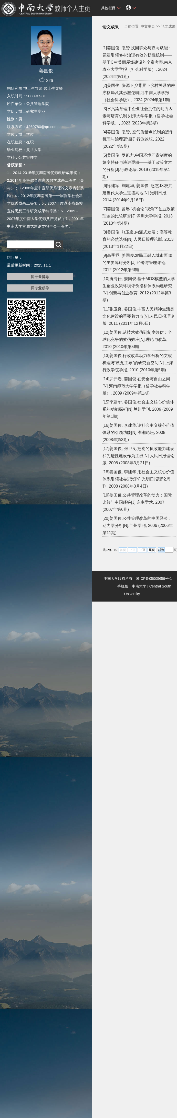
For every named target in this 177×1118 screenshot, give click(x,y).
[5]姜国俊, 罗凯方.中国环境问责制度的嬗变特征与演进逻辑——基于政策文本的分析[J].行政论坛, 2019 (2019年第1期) (137, 166)
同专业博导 (40, 277)
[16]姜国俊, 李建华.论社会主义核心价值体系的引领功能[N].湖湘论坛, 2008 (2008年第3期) (138, 432)
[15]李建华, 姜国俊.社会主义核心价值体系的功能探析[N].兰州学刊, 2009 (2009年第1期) (138, 409)
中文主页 (148, 26)
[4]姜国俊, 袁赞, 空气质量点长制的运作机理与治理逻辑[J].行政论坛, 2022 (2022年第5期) (137, 139)
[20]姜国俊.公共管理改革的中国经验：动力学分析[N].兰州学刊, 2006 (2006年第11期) (137, 525)
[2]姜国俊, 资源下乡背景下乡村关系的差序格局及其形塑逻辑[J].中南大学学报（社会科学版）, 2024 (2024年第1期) (138, 92)
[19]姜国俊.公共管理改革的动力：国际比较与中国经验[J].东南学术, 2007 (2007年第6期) (137, 502)
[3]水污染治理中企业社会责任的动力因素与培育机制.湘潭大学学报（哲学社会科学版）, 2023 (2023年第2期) (137, 116)
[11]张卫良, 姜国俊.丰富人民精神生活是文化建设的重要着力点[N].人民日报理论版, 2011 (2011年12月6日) (138, 316)
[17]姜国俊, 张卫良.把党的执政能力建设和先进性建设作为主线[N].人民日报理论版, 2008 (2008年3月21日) (138, 455)
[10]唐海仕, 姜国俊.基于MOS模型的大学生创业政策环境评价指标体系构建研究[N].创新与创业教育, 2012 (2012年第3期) (138, 289)
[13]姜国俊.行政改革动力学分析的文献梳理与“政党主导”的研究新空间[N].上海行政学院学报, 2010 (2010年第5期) (137, 362)
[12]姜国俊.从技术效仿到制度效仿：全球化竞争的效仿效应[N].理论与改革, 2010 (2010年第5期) (137, 339)
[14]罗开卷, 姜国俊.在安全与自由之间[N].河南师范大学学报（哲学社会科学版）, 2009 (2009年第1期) (136, 386)
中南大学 (139, 586)
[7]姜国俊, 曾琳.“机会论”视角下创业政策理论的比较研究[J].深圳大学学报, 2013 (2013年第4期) (138, 216)
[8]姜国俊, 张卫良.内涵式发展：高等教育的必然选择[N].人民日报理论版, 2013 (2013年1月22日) (137, 239)
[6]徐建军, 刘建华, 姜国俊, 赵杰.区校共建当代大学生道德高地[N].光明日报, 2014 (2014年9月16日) (137, 192)
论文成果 (168, 26)
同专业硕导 (40, 288)
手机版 (122, 586)
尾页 (152, 550)
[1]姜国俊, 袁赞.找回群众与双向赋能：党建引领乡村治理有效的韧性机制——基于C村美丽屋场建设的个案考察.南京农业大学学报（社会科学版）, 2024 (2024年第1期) (137, 62)
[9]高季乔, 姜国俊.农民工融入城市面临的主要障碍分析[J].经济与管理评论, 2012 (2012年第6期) (137, 262)
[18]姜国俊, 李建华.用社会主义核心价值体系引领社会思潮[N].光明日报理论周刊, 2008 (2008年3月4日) (138, 479)
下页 (142, 550)
